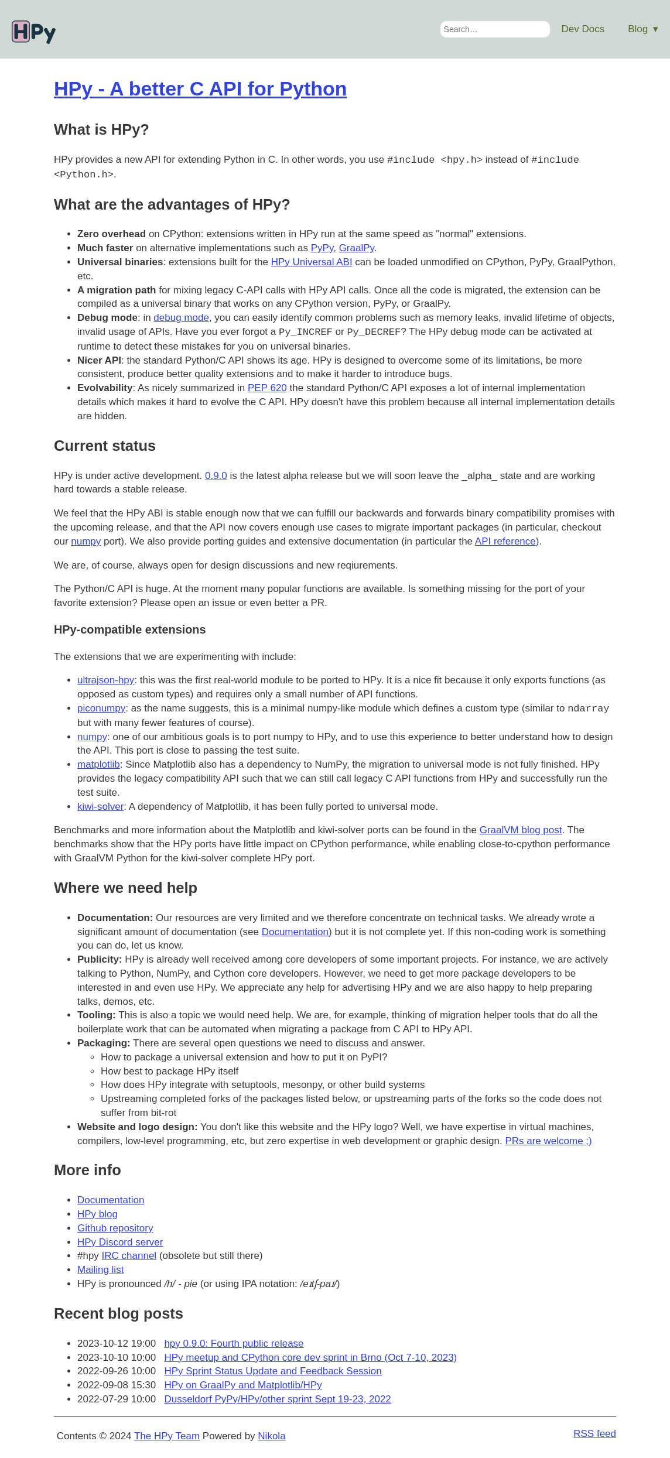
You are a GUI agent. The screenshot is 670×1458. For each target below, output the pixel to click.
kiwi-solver (100, 806)
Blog (638, 29)
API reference (505, 541)
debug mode (181, 317)
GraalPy (356, 248)
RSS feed (594, 1433)
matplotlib (98, 764)
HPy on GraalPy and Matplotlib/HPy (243, 1385)
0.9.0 (216, 475)
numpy (86, 541)
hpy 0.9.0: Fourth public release (233, 1343)
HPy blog (97, 1214)
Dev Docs (583, 29)
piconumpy (101, 708)
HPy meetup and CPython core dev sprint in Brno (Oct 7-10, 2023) (310, 1357)
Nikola (271, 1436)
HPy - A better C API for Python (200, 88)
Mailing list (100, 1269)
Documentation (295, 931)
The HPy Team (167, 1436)
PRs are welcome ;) (548, 1140)
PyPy (322, 248)
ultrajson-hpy (105, 680)
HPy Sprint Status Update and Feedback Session (272, 1371)
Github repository (115, 1228)
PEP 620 (267, 387)
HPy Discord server (120, 1242)
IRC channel (129, 1255)
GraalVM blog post (521, 830)
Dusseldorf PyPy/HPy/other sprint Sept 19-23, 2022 (277, 1399)
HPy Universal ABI (312, 262)
